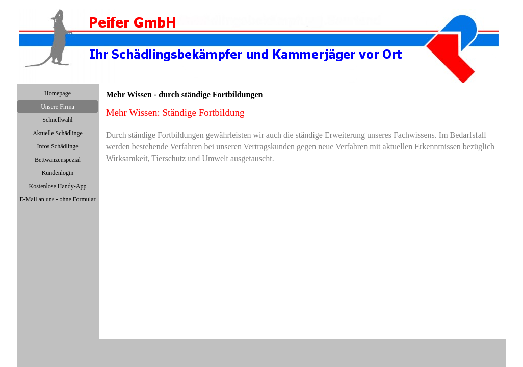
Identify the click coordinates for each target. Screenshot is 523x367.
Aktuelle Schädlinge (58, 133)
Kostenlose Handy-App (58, 186)
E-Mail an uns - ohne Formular (58, 199)
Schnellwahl (57, 119)
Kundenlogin (58, 172)
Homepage (57, 93)
